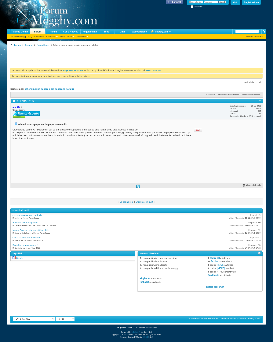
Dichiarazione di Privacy (242, 318)
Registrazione (251, 2)
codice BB (215, 258)
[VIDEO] (221, 268)
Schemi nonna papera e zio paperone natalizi (49, 89)
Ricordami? (197, 7)
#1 (260, 100)
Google (19, 258)
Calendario (39, 37)
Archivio (225, 318)
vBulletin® (136, 332)
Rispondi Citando (252, 185)
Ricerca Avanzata (254, 36)
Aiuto (235, 2)
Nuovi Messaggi (18, 37)
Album (53, 31)
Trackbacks (213, 275)
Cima (257, 318)
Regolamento (89, 31)
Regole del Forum (215, 286)
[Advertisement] (79, 55)
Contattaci (194, 318)
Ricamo (28, 44)
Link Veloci (81, 37)
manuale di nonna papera (25, 222)
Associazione (139, 31)
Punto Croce (43, 44)
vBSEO (145, 337)
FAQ (30, 37)
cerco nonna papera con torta (27, 215)
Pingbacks (145, 278)
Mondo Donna (20, 31)
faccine (214, 261)
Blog (106, 31)
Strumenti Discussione (227, 94)
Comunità (50, 37)
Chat (122, 31)
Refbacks (144, 281)
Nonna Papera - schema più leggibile (31, 230)
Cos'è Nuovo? (70, 31)
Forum (37, 31)
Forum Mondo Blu (210, 318)
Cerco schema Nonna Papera (27, 237)
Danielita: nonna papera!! (25, 245)
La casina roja (126, 201)
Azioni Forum (66, 37)
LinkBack (209, 94)
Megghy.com (159, 32)
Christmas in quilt (144, 201)
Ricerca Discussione (250, 94)
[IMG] (220, 264)
